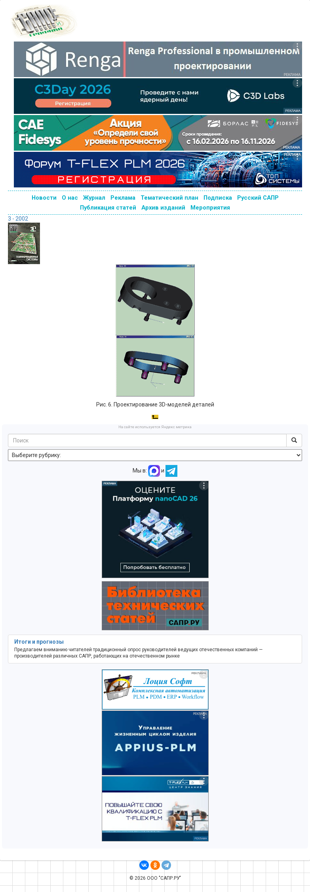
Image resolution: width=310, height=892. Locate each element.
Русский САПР (258, 197)
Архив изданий (163, 207)
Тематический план (169, 197)
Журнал (94, 197)
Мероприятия (210, 207)
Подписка (217, 197)
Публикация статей (108, 207)
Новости (44, 197)
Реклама (122, 197)
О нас (70, 197)
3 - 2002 (18, 218)
